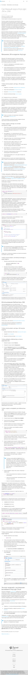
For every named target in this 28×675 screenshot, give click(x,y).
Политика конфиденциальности (18, 650)
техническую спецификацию (19, 168)
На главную (4, 4)
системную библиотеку (12, 91)
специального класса (9, 177)
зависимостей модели (22, 331)
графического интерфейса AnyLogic (18, 178)
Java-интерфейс (11, 334)
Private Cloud (12, 600)
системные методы (18, 89)
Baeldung (16, 164)
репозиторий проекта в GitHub (19, 320)
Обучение (14, 661)
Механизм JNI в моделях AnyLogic (7, 16)
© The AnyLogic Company (9, 650)
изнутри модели (18, 93)
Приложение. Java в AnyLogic (12, 4)
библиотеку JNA (12, 116)
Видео (14, 667)
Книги (14, 665)
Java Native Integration (22, 33)
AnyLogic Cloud (13, 591)
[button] (4, 1)
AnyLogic (14, 654)
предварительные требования (19, 87)
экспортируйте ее (5, 616)
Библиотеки (20, 50)
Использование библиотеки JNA (7, 17)
